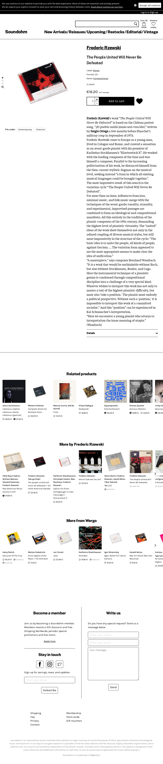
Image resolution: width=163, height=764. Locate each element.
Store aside (72, 716)
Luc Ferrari (58, 552)
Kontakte (83, 555)
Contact (35, 724)
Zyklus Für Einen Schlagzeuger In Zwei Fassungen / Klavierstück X (63, 493)
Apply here (50, 641)
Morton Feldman (36, 405)
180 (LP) (108, 485)
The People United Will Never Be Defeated (140, 481)
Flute (55, 412)
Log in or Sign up (149, 12)
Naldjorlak (84, 409)
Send (113, 687)
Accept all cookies (150, 5)
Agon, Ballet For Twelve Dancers (115, 557)
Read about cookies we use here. (107, 7)
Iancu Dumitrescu (11, 405)
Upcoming (96, 31)
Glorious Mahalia (138, 409)
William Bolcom (10, 479)
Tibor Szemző (110, 482)
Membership (73, 713)
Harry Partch (8, 552)
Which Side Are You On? (90, 479)
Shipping (35, 713)
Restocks (116, 31)
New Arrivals (55, 31)
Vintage (151, 31)
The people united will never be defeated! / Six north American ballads (39, 485)
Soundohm (16, 31)
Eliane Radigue (86, 405)
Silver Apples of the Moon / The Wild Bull (38, 557)
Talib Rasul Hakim (11, 476)
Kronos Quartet (137, 405)
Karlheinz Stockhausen (64, 476)
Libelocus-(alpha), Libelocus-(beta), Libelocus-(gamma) (12, 412)
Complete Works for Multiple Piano (37, 410)
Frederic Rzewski (104, 47)
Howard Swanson (11, 482)
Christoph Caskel (61, 479)
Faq (32, 716)
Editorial (134, 31)
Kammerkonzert (112, 409)
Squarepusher (111, 405)
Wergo (96, 70)
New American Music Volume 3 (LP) (12, 490)
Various (158, 552)
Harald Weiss (136, 552)
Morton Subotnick (36, 552)
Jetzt (55, 555)
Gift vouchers (74, 720)
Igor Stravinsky (111, 552)
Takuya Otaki (34, 479)
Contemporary (25, 129)
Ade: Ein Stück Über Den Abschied (141, 557)
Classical (40, 129)
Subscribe (49, 690)
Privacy (34, 720)
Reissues (77, 31)
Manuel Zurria (60, 405)
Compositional (100, 78)
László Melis (119, 479)
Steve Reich (110, 476)
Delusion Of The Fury (12, 555)
